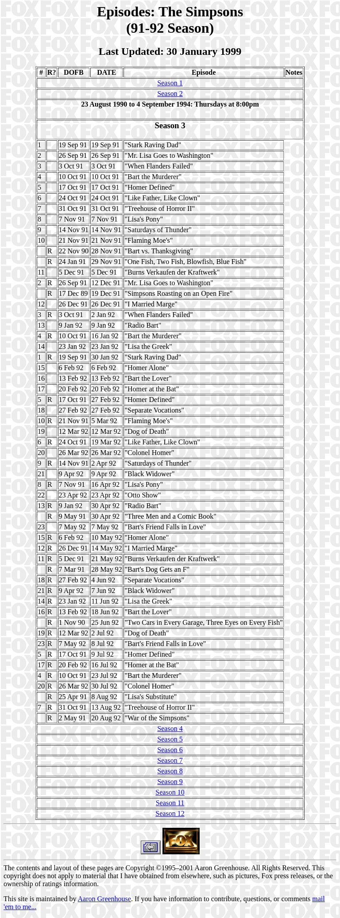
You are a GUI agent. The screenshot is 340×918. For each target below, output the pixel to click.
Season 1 (169, 83)
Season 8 (169, 771)
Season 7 (169, 760)
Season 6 (169, 750)
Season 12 (169, 813)
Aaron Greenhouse (104, 899)
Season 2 (169, 93)
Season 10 (169, 792)
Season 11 (170, 803)
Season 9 (169, 781)
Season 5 (169, 739)
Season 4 (169, 728)
